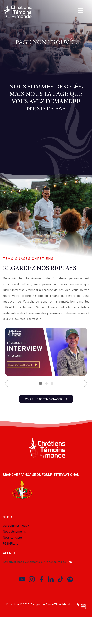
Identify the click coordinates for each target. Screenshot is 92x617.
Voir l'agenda (83, 606)
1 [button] (40, 383)
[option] (46, 352)
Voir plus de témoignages (46, 399)
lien (69, 562)
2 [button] (46, 383)
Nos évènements (14, 532)
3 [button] (52, 383)
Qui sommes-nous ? (16, 526)
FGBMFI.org (10, 543)
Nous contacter (13, 538)
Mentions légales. (74, 604)
